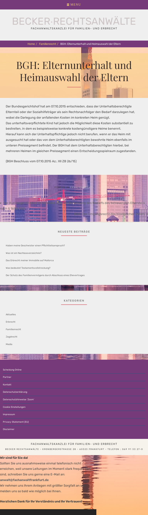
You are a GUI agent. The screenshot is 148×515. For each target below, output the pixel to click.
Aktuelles (11, 314)
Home (32, 44)
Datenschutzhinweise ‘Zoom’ (18, 399)
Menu (75, 4)
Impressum (9, 414)
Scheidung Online (12, 369)
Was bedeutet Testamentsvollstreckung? (28, 268)
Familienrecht (48, 44)
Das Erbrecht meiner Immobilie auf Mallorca (30, 260)
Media (9, 344)
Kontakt (7, 384)
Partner (7, 377)
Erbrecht (10, 321)
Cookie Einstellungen (14, 407)
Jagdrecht (11, 336)
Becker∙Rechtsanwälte (74, 21)
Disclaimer (8, 429)
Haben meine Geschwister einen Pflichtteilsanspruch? (35, 245)
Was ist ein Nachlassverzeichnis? (23, 253)
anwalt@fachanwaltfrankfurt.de (24, 480)
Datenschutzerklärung (15, 392)
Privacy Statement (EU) (16, 422)
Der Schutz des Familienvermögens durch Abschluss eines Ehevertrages (45, 275)
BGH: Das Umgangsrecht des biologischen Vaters (109, 214)
